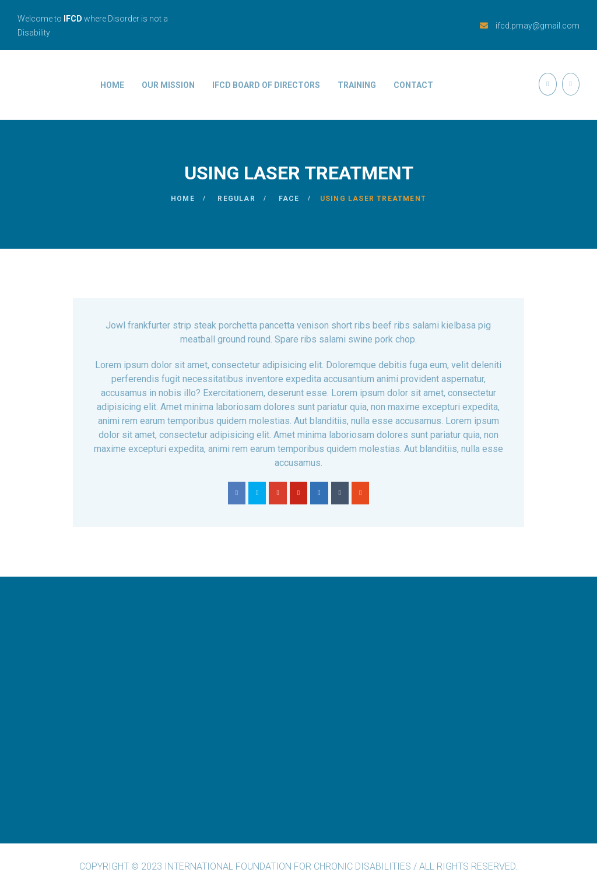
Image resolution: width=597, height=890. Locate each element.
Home (112, 85)
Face (289, 199)
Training (357, 85)
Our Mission (168, 85)
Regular (236, 199)
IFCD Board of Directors (266, 85)
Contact (413, 85)
